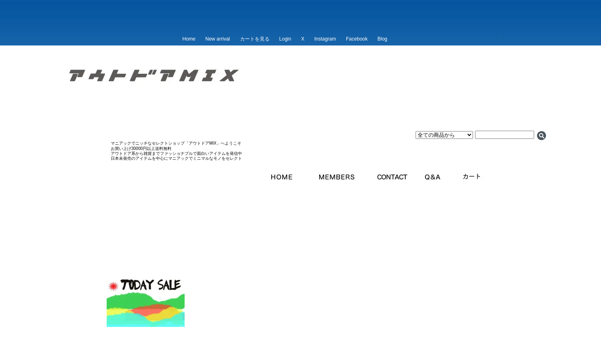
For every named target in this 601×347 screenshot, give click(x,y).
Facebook (357, 39)
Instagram (325, 39)
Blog (382, 39)
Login (285, 39)
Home (189, 39)
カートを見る (255, 39)
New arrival (218, 39)
